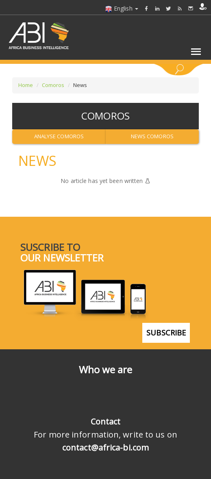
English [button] (121, 8)
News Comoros (152, 136)
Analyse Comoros (59, 136)
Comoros (53, 85)
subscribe (166, 332)
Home (25, 85)
